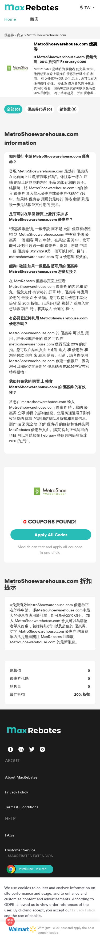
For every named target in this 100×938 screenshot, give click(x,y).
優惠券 (9, 34)
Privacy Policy (16, 792)
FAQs (9, 835)
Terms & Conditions (21, 806)
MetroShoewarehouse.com (46, 34)
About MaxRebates (21, 777)
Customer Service (20, 849)
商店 (20, 34)
